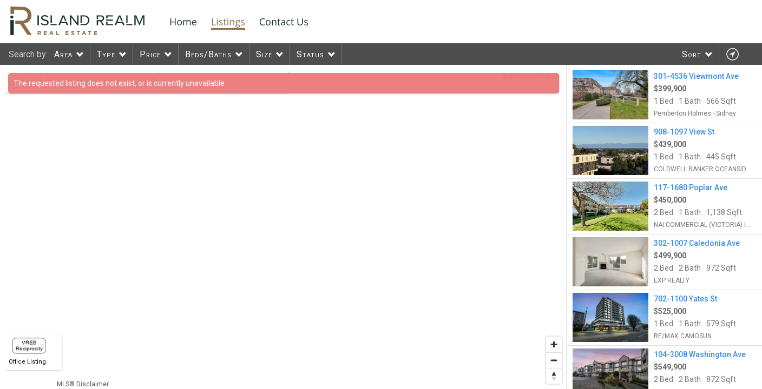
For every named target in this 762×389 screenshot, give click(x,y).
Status (310, 54)
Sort (691, 54)
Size (264, 54)
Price (150, 54)
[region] (283, 227)
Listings (228, 21)
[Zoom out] (554, 360)
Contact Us (283, 21)
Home (183, 21)
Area (63, 54)
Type (106, 54)
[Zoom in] (554, 344)
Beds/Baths (208, 54)
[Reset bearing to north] (554, 376)
